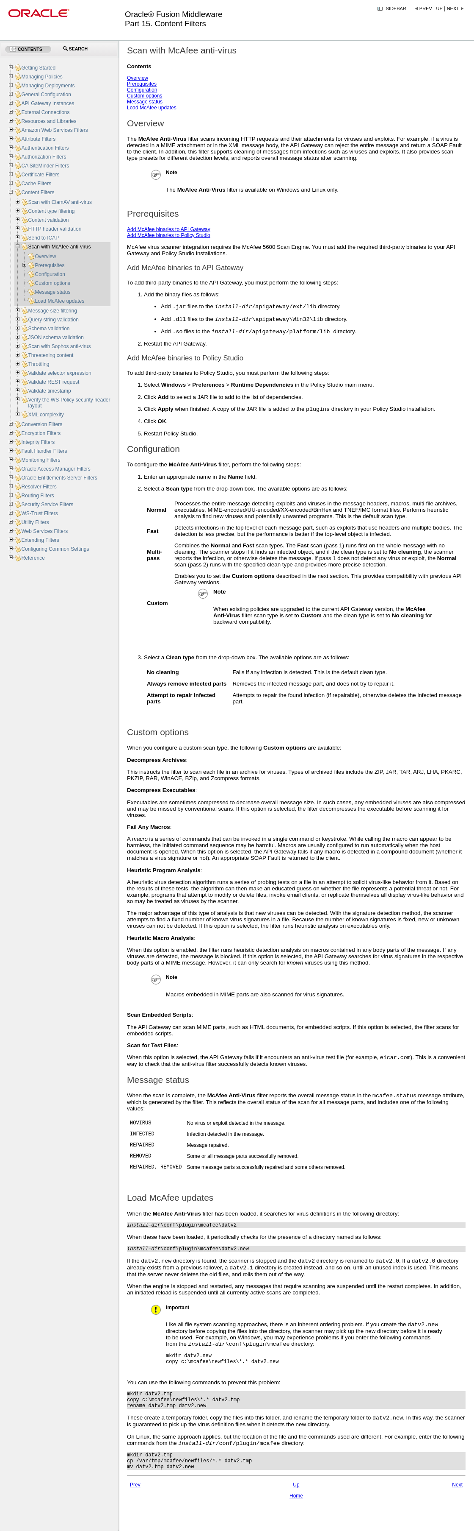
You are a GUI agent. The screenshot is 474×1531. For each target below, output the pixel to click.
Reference (32, 558)
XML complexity (45, 415)
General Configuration (46, 95)
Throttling (38, 364)
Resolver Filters (38, 487)
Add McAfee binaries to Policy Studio (168, 235)
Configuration (142, 90)
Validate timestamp (49, 391)
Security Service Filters (47, 505)
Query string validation (53, 320)
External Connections (45, 112)
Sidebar (396, 8)
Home (296, 1525)
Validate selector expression (59, 373)
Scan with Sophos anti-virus (59, 346)
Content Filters (37, 192)
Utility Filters (35, 522)
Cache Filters (36, 184)
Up (439, 8)
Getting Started (38, 68)
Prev (425, 8)
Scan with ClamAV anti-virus (60, 202)
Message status (145, 102)
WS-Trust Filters (39, 513)
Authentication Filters (45, 148)
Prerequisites (142, 84)
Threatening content (50, 355)
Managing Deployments (47, 86)
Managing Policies (41, 77)
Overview (137, 78)
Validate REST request (53, 382)
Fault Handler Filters (44, 451)
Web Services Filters (44, 531)
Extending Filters (40, 540)
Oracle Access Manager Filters (55, 469)
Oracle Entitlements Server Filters (59, 478)
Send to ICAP (43, 238)
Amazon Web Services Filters (54, 130)
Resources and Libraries (48, 121)
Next (453, 8)
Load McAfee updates (151, 108)
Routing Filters (37, 496)
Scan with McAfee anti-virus (59, 247)
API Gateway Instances (47, 103)
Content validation (48, 220)
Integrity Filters (38, 442)
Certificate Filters (40, 175)
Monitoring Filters (40, 460)
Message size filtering (52, 311)
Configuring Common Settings (55, 549)
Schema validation (48, 329)
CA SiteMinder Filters (45, 166)
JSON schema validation (55, 337)
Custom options (144, 96)
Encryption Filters (41, 433)
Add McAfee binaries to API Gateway (168, 229)
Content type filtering (51, 211)
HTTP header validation (54, 229)
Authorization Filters (43, 157)
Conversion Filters (41, 424)
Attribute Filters (38, 139)
